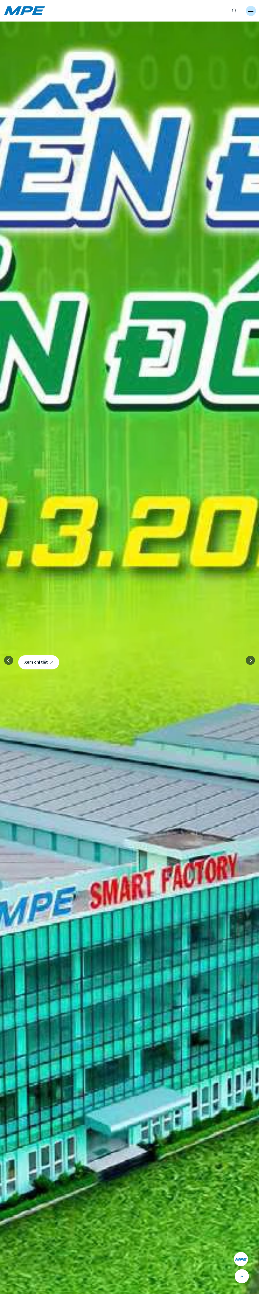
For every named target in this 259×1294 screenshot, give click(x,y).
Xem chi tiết (38, 662)
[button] (250, 660)
